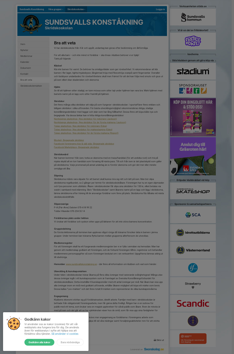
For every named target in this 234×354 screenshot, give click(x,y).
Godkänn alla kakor (39, 342)
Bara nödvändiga (70, 342)
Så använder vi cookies (64, 333)
